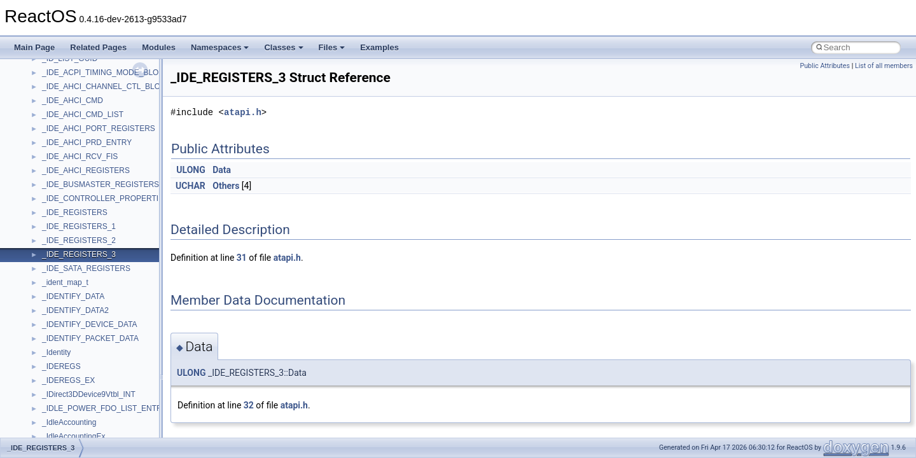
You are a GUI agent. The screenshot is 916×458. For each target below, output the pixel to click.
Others (225, 186)
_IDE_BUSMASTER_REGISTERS (100, 184)
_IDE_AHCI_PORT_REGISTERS (98, 128)
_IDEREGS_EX (68, 380)
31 (242, 258)
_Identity (56, 352)
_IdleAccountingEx (73, 436)
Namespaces (220, 47)
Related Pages (98, 47)
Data (221, 170)
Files (332, 47)
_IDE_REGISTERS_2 (79, 240)
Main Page (34, 47)
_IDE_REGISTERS (75, 212)
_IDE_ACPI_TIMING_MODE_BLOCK (105, 72)
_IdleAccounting (69, 422)
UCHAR (190, 186)
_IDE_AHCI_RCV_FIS (80, 156)
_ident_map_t (65, 282)
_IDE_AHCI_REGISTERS (86, 170)
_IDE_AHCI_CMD (72, 100)
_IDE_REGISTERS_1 (79, 226)
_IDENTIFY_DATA (73, 296)
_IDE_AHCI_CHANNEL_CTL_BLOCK (106, 86)
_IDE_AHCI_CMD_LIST (82, 114)
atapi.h (242, 112)
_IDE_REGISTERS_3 (79, 254)
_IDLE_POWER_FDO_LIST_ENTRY (104, 408)
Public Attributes (825, 66)
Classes (283, 47)
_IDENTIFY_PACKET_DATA (90, 338)
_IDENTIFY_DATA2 (75, 310)
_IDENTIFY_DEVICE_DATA (89, 324)
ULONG (190, 170)
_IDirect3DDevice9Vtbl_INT (88, 394)
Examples (379, 47)
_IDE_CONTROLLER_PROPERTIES (105, 198)
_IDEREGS (61, 366)
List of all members (884, 66)
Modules (159, 47)
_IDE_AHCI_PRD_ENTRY (87, 142)
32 (249, 405)
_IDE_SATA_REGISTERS (86, 268)
